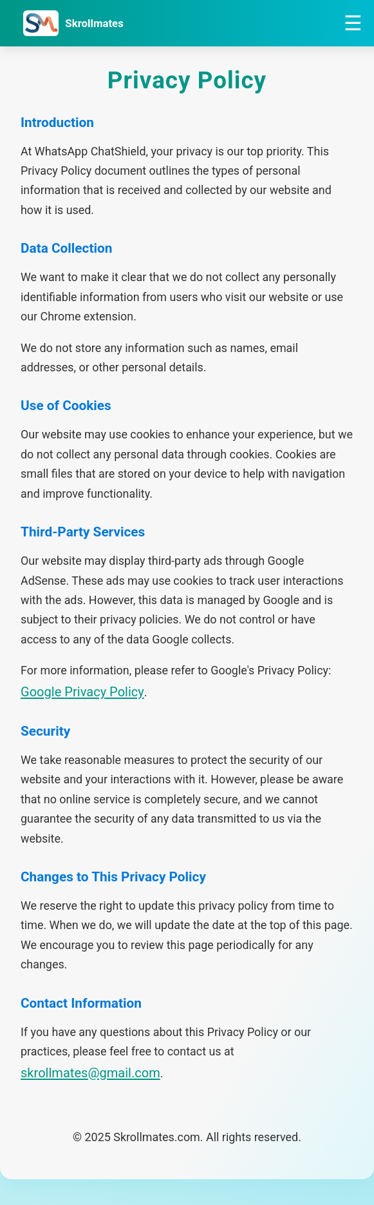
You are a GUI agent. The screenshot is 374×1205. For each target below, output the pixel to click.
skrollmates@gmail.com (90, 1073)
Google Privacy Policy (82, 692)
